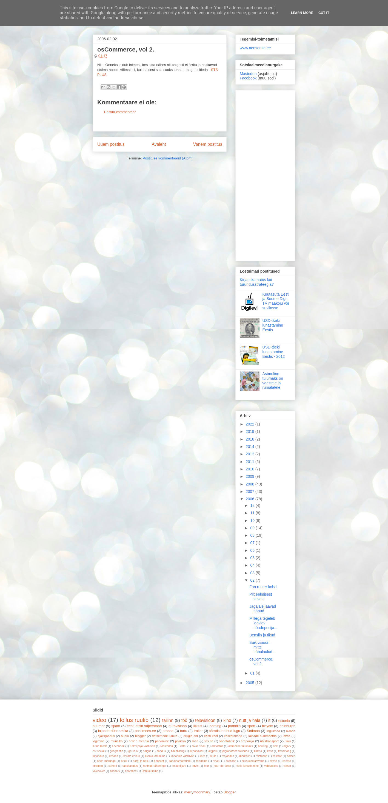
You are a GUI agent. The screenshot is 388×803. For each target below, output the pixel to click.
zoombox (130, 771)
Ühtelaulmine (150, 771)
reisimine (201, 760)
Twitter (182, 746)
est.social (98, 751)
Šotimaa (253, 731)
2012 (250, 454)
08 (252, 535)
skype (273, 760)
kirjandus (98, 756)
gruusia (133, 751)
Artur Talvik (100, 746)
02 (252, 580)
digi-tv (287, 746)
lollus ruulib (134, 720)
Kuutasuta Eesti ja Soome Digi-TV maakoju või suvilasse (276, 301)
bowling (263, 746)
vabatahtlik (227, 741)
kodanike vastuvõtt (182, 756)
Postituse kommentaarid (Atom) (168, 158)
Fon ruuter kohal (263, 587)
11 (252, 513)
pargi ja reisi (141, 760)
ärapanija (247, 741)
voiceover (99, 771)
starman (98, 765)
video (99, 720)
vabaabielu (271, 765)
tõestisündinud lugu (224, 731)
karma (258, 751)
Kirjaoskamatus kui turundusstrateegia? (257, 282)
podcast (159, 760)
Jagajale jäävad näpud (262, 608)
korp (202, 756)
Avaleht (159, 144)
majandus (228, 756)
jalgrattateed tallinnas (235, 751)
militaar (277, 756)
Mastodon (248, 74)
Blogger (230, 792)
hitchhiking (177, 751)
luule (213, 756)
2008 (250, 484)
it (269, 720)
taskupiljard (179, 765)
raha (195, 741)
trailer (198, 731)
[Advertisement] (265, 174)
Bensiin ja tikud (262, 635)
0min (288, 741)
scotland (231, 760)
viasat (287, 765)
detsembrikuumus (164, 736)
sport (251, 726)
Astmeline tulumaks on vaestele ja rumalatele (273, 381)
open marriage (106, 760)
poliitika (180, 741)
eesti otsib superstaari (144, 726)
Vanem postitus (207, 144)
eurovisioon (178, 726)
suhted (113, 765)
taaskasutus (130, 765)
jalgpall (212, 751)
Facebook (248, 78)
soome (287, 760)
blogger (140, 736)
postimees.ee (145, 731)
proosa (167, 731)
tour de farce (223, 765)
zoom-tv (115, 771)
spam (116, 726)
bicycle (267, 726)
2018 (250, 439)
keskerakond (233, 736)
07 (252, 543)
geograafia (116, 751)
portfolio (234, 726)
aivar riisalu (199, 746)
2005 (250, 683)
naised (291, 756)
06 (252, 550)
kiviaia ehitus (131, 756)
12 (252, 505)
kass (270, 751)
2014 (250, 446)
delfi (275, 746)
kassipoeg (284, 751)
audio (125, 736)
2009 (250, 476)
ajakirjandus (106, 736)
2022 (250, 424)
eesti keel (211, 736)
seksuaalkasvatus (253, 760)
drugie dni (191, 736)
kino (227, 720)
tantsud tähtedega (154, 765)
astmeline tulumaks (241, 746)
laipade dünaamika (113, 731)
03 (252, 573)
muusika (117, 741)
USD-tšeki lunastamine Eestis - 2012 (274, 352)
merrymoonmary (197, 792)
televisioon (205, 720)
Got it (323, 13)
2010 (250, 469)
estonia (284, 721)
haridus (161, 751)
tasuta (208, 741)
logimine (99, 741)
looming (215, 726)
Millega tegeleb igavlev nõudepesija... (263, 623)
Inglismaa (273, 731)
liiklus (197, 726)
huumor (99, 726)
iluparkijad (196, 751)
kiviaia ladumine (155, 756)
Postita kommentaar (120, 112)
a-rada (290, 731)
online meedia (139, 741)
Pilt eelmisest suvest (260, 596)
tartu (183, 731)
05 (252, 558)
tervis (195, 765)
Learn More (302, 13)
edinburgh (287, 726)
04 (252, 565)
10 (252, 520)
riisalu (216, 760)
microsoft (261, 756)
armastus (217, 746)
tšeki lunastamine (247, 765)
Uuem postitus (111, 144)
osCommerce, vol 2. (261, 661)
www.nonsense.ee (255, 48)
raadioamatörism (179, 760)
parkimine (162, 741)
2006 (250, 499)
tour (206, 765)
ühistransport (269, 741)
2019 (250, 431)
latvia (286, 736)
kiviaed (113, 756)
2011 (250, 461)
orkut (124, 760)
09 (252, 528)
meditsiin (244, 756)
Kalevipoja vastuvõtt (142, 746)
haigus (147, 751)
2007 (250, 491)
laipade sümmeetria (263, 736)
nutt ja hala (250, 720)
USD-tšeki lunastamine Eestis (273, 325)
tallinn (167, 720)
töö (184, 720)
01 (252, 673)
